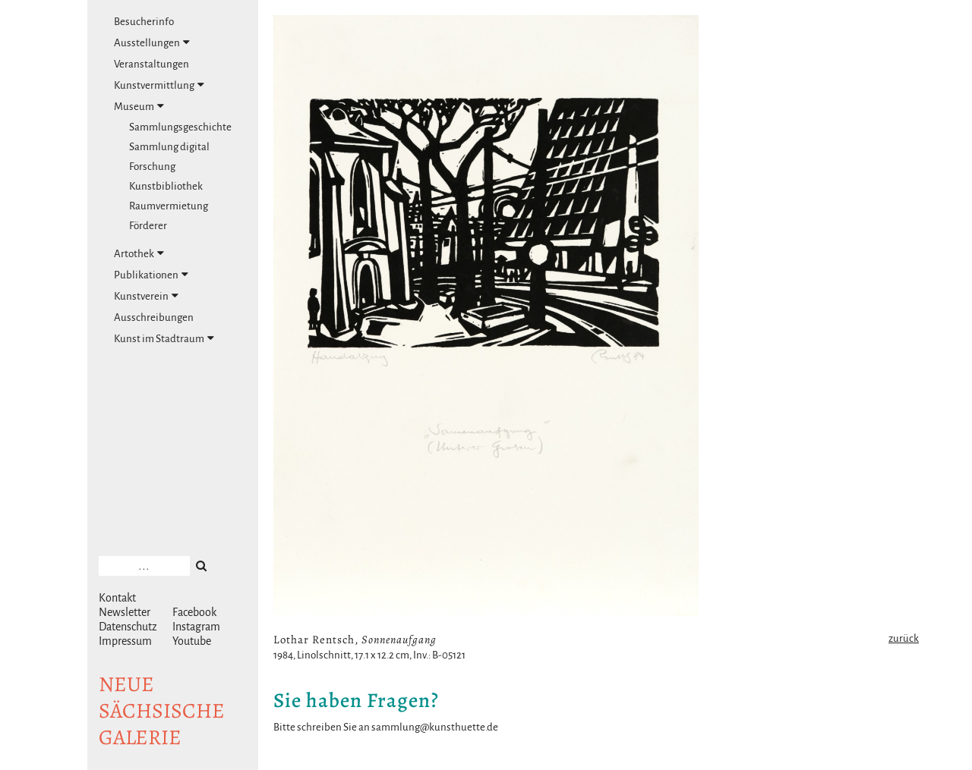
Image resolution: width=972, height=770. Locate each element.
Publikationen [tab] (151, 275)
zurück (903, 638)
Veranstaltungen (151, 64)
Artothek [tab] (139, 253)
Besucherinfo (144, 21)
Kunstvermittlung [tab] (159, 85)
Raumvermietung (168, 206)
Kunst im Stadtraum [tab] (164, 338)
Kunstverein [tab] (146, 296)
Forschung (152, 166)
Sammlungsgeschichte (180, 127)
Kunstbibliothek (166, 186)
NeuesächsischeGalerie (162, 711)
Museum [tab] (139, 106)
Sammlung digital (169, 146)
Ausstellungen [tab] (152, 42)
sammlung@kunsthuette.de (434, 727)
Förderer (148, 225)
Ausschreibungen (154, 317)
